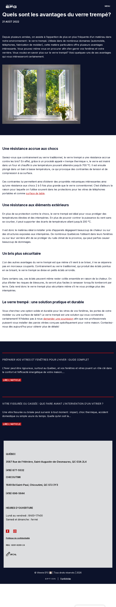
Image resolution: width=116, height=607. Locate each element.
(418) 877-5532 (15, 470)
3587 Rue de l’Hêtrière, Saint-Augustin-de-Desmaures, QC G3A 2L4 (46, 461)
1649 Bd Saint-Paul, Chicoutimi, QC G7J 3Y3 (32, 484)
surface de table (35, 193)
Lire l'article (12, 380)
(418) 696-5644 (15, 493)
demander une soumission (58, 318)
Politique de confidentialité (18, 538)
